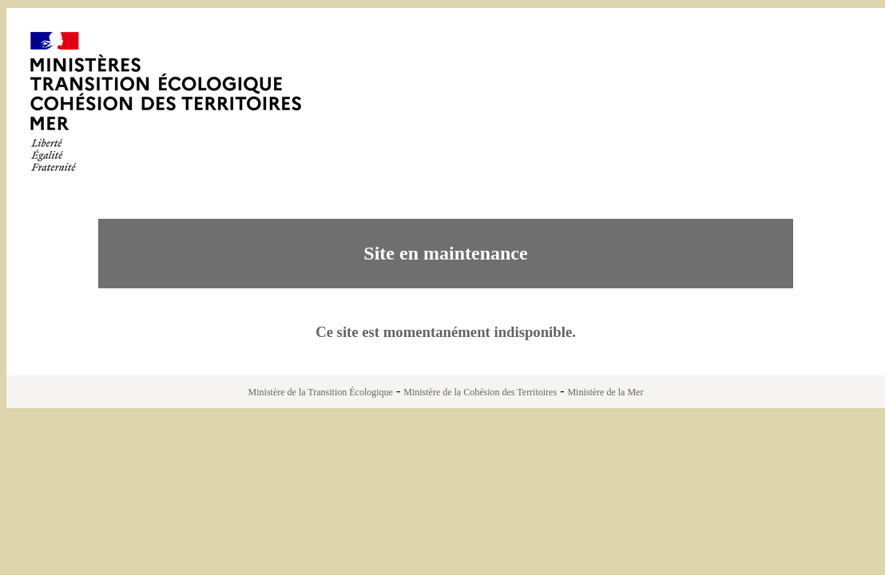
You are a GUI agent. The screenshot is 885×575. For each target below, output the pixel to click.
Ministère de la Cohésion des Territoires (480, 392)
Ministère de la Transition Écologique (320, 392)
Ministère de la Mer (605, 392)
